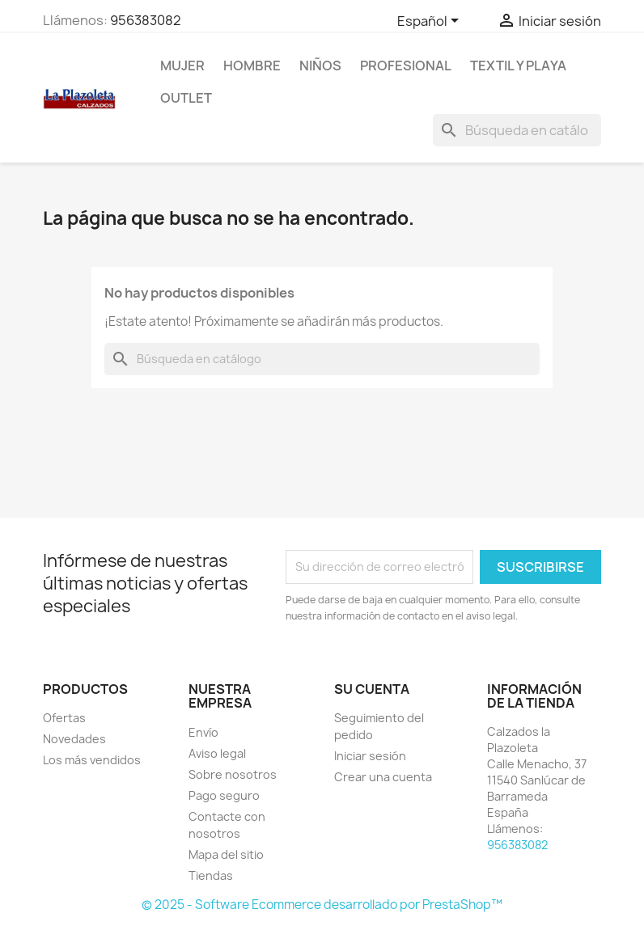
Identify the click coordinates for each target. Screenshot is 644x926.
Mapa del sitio (226, 854)
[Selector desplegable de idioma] (430, 22)
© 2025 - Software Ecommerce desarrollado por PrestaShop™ (322, 904)
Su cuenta (371, 689)
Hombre (252, 65)
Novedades (74, 738)
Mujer (182, 65)
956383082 (145, 20)
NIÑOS (320, 65)
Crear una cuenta (383, 776)
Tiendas (211, 875)
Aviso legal (217, 753)
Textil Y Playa (518, 65)
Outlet (186, 98)
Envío (203, 732)
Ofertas (64, 717)
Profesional (405, 65)
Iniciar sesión (370, 755)
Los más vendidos (92, 759)
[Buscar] (517, 130)
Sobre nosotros (233, 774)
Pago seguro (224, 795)
